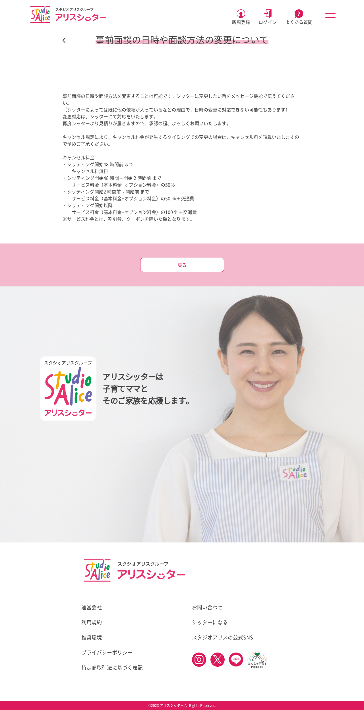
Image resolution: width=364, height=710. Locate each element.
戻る (182, 265)
